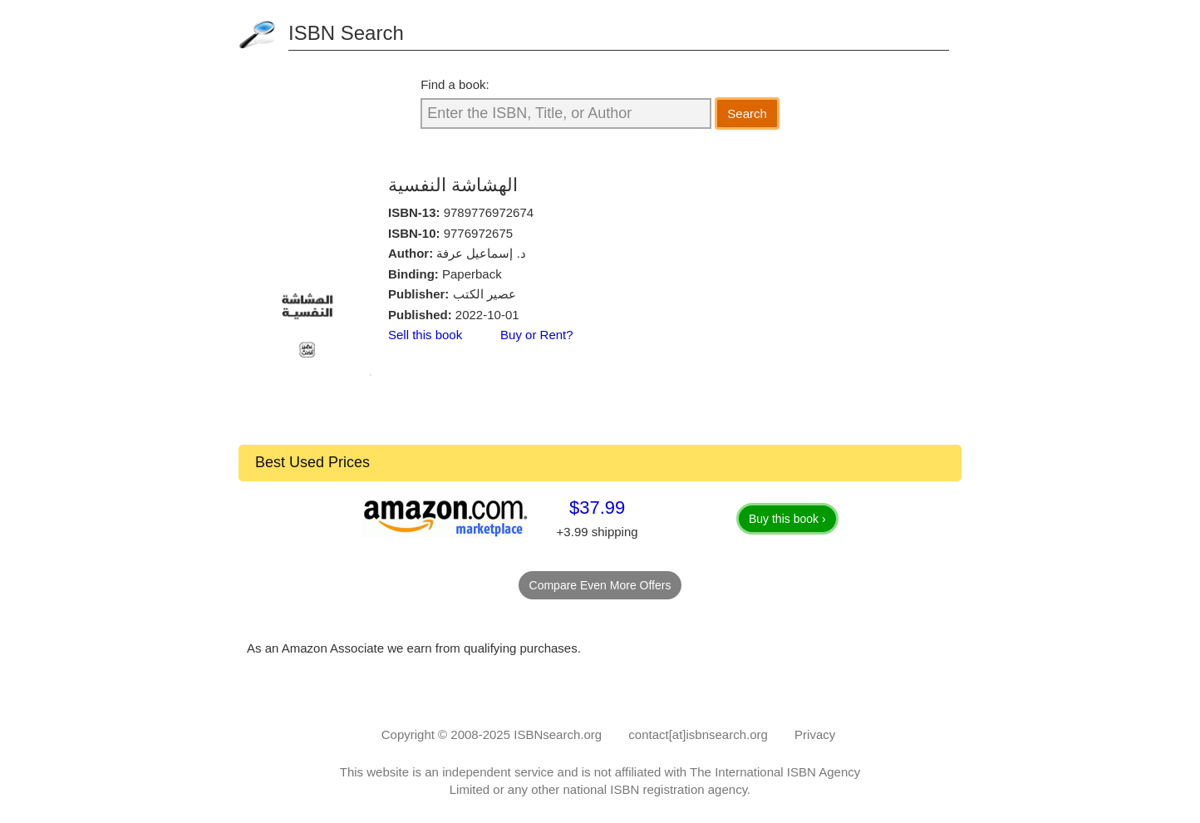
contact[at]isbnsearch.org (698, 734)
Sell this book (425, 335)
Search (747, 113)
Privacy (814, 734)
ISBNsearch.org (558, 734)
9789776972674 (489, 212)
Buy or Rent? (536, 335)
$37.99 (597, 507)
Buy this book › (787, 518)
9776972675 (478, 233)
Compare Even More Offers (600, 585)
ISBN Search (346, 33)
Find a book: (454, 84)
